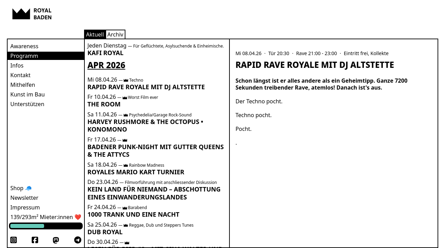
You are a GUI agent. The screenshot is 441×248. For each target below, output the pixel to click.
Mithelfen (22, 85)
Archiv (115, 34)
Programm (24, 56)
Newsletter (24, 198)
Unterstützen (27, 104)
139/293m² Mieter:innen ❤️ (45, 217)
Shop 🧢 (21, 188)
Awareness (24, 46)
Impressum (25, 207)
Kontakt (20, 75)
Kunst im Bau (27, 94)
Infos (16, 65)
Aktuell (95, 34)
